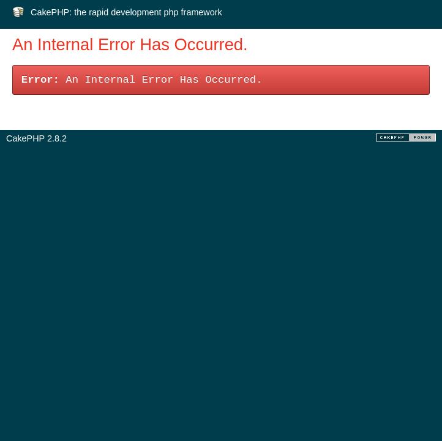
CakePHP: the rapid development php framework (126, 12)
